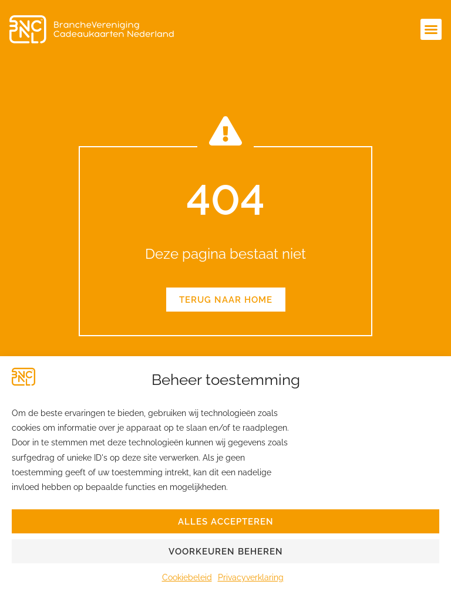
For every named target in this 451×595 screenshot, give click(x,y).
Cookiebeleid (187, 577)
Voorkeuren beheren (226, 551)
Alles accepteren (226, 521)
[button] (431, 29)
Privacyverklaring (251, 577)
